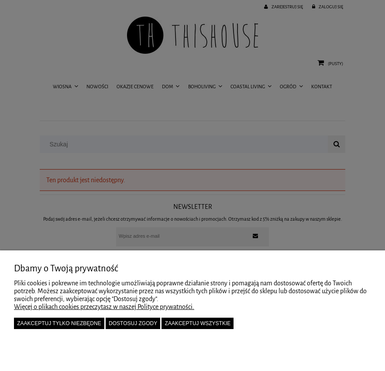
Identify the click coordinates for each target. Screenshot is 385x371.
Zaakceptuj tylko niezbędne (59, 323)
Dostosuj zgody (133, 323)
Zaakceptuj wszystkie (198, 323)
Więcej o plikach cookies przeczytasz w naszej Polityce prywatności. (104, 306)
